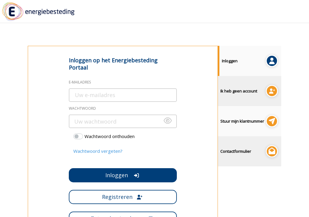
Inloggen (122, 175)
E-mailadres (80, 82)
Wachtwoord (82, 108)
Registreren (122, 196)
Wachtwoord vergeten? (98, 151)
